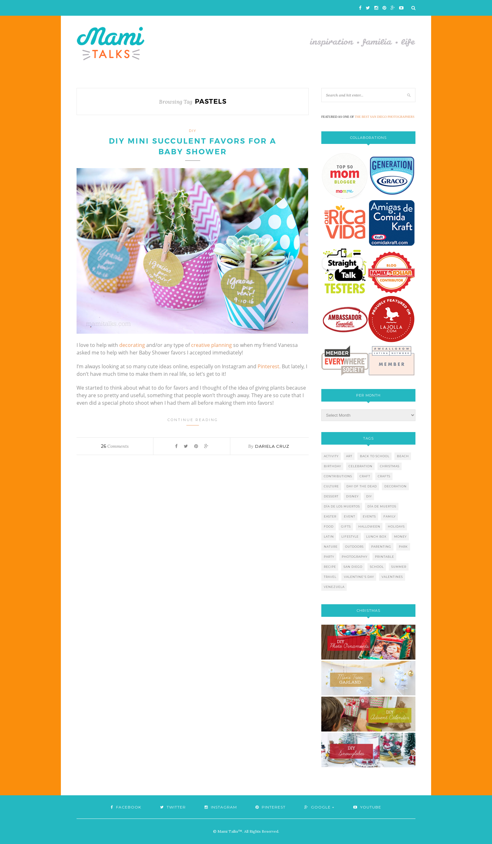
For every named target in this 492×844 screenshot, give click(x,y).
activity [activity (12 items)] (331, 456)
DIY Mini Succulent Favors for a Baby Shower (193, 146)
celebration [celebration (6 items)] (360, 466)
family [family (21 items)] (389, 516)
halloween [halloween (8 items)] (369, 526)
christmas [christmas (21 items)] (389, 466)
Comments (115, 446)
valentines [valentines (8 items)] (392, 576)
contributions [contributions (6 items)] (338, 476)
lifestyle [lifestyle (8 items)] (350, 536)
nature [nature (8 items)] (331, 546)
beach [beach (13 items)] (403, 456)
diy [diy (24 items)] (369, 496)
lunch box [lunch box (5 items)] (376, 536)
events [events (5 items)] (369, 516)
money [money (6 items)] (400, 536)
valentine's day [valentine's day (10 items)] (359, 576)
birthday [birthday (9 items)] (332, 466)
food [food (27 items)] (329, 526)
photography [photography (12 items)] (354, 556)
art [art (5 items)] (349, 456)
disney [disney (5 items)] (352, 496)
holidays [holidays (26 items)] (396, 526)
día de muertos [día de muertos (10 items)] (381, 506)
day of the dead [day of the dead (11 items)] (361, 486)
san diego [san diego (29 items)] (353, 566)
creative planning (211, 345)
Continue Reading (193, 421)
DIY (192, 131)
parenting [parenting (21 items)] (381, 546)
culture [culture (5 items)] (331, 486)
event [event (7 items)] (349, 516)
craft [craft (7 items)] (365, 476)
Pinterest (268, 366)
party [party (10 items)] (329, 556)
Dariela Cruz (272, 446)
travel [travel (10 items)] (330, 576)
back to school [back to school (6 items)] (374, 456)
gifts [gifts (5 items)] (346, 526)
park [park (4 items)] (403, 546)
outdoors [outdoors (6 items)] (354, 546)
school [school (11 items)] (377, 566)
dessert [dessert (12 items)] (331, 496)
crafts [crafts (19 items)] (384, 476)
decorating (132, 345)
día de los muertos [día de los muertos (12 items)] (342, 506)
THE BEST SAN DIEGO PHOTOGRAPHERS (384, 116)
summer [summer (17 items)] (398, 566)
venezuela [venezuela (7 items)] (334, 587)
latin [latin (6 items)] (329, 536)
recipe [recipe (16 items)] (330, 566)
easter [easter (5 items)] (330, 516)
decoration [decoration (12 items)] (395, 486)
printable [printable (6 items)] (384, 556)
